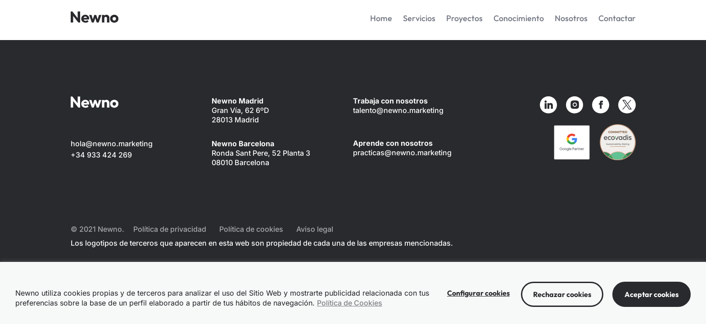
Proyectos (464, 18)
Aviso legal (314, 229)
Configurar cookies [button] (478, 292)
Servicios (419, 18)
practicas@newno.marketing (402, 152)
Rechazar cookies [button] (562, 294)
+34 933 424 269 (101, 154)
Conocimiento (518, 18)
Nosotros (571, 18)
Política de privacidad (169, 229)
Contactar (617, 18)
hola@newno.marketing (112, 143)
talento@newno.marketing (398, 110)
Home (381, 18)
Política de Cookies (349, 302)
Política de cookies (251, 229)
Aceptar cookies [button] (652, 294)
